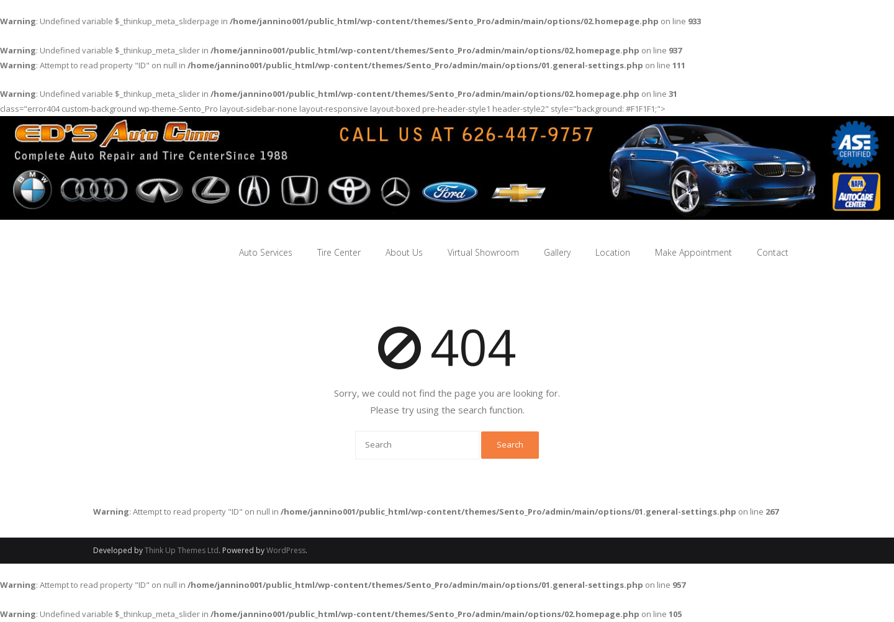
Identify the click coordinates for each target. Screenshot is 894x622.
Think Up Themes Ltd (182, 550)
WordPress (285, 550)
